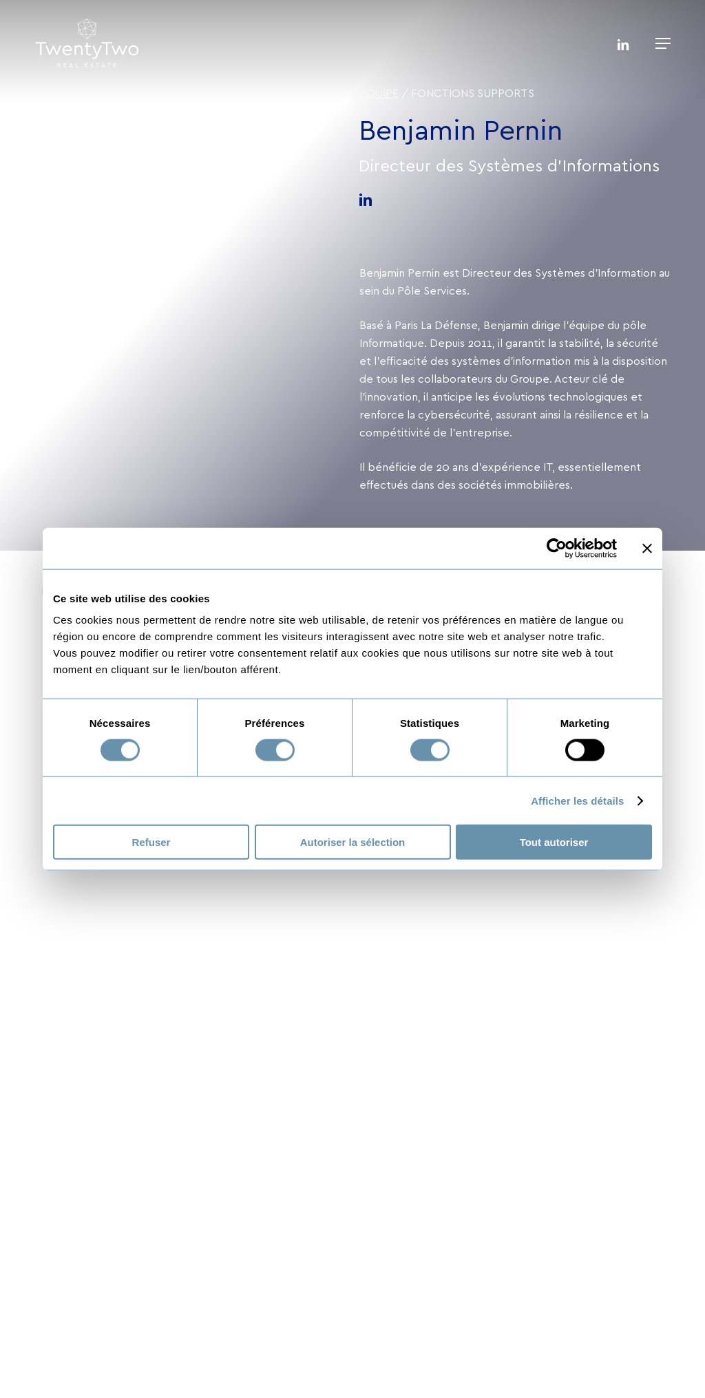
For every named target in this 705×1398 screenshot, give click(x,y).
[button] (663, 43)
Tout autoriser (554, 842)
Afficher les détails (577, 800)
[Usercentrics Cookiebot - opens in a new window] (556, 548)
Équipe (379, 93)
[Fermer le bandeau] (647, 548)
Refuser (151, 842)
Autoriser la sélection (353, 842)
